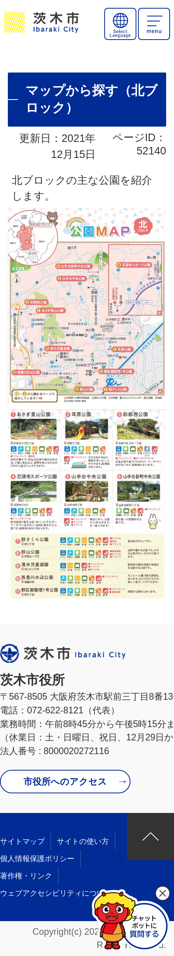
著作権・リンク (26, 876)
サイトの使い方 (83, 841)
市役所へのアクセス (65, 781)
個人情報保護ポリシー (37, 858)
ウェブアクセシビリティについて (56, 893)
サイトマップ (22, 841)
